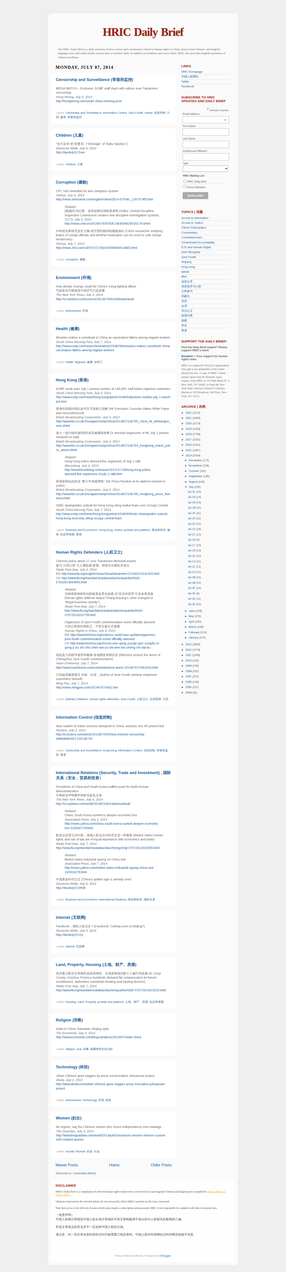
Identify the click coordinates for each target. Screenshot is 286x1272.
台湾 (184, 306)
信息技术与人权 (191, 286)
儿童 (80, 164)
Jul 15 (192, 556)
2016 (188, 444)
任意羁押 (155, 699)
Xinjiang (186, 261)
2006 (188, 681)
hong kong (106, 530)
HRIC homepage (191, 71)
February (194, 632)
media (149, 112)
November (196, 465)
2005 (188, 687)
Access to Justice (192, 222)
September (196, 476)
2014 (188, 455)
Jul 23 (192, 523)
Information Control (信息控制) (84, 717)
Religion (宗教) (69, 1020)
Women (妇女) (69, 1118)
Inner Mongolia (190, 252)
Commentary (189, 232)
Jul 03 (192, 593)
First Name (189, 126)
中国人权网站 (189, 76)
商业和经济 (159, 530)
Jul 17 (192, 545)
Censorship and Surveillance (83, 112)
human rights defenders (104, 699)
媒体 (63, 117)
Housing (71, 1001)
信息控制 (159, 112)
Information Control (115, 112)
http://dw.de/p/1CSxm (70, 152)
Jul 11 (192, 566)
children (71, 164)
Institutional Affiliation (195, 151)
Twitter (185, 81)
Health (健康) (68, 329)
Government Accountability (198, 242)
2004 (188, 692)
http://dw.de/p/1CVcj (69, 934)
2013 (188, 644)
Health (69, 362)
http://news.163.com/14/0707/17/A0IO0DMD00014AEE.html (96, 248)
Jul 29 (192, 502)
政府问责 (187, 315)
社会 (97, 1151)
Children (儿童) (69, 135)
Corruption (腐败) (72, 182)
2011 (188, 655)
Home (114, 1165)
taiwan (185, 271)
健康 (90, 362)
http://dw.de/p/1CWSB (71, 888)
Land (81, 1001)
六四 (165, 699)
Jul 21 (192, 534)
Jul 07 (192, 588)
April (192, 621)
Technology (89, 1100)
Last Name (189, 138)
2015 (188, 450)
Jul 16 (192, 550)
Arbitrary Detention (76, 699)
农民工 (98, 362)
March (193, 626)
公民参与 (187, 291)
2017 (188, 439)
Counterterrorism (191, 237)
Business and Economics (81, 530)
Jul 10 (192, 572)
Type (185, 163)
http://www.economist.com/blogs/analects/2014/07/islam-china (98, 1037)
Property (90, 1001)
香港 (79, 534)
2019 (188, 428)
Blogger (166, 1255)
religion (70, 1049)
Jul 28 (192, 507)
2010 (188, 660)
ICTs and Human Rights (196, 247)
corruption (72, 259)
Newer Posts (67, 1165)
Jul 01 (192, 604)
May (192, 616)
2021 (188, 418)
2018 (188, 434)
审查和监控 (75, 117)
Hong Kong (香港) (72, 380)
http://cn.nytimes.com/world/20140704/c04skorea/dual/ (93, 804)
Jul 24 (192, 518)
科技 (108, 1100)
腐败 (82, 259)
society (70, 1151)
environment (73, 310)
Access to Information (194, 218)
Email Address (204, 113)
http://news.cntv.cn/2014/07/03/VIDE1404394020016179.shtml (107, 223)
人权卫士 (142, 699)
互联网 (80, 946)
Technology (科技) (72, 1067)
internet (70, 946)
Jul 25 (192, 513)
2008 (188, 671)
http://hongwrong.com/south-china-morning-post (89, 101)
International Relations (113, 899)
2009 (188, 665)
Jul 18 (192, 539)
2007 (188, 676)
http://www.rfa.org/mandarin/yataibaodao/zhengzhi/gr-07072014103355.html (107, 848)
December (196, 460)
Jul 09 (192, 577)
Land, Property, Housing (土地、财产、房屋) (96, 964)
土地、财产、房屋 (136, 1001)
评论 (184, 325)
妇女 (90, 1151)
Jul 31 (192, 491)
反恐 (184, 301)
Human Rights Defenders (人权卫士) (89, 552)
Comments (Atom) (84, 1173)
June (192, 611)
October (194, 471)
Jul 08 (192, 582)
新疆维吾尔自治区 (101, 1049)
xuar (78, 1049)
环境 (85, 310)
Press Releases (196, 187)
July (191, 487)
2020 (188, 423)
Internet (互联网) (71, 917)
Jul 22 (192, 529)
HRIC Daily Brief (143, 32)
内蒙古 (185, 296)
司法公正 (187, 310)
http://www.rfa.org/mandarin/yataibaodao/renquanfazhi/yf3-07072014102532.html (111, 990)
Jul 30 (192, 497)
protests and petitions (137, 530)
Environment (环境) (74, 277)
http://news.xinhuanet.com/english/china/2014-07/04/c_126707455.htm (104, 199)
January (194, 637)
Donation (187, 356)
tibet (183, 276)
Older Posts (161, 1165)
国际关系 (149, 899)
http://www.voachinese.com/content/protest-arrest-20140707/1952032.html (107, 667)
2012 (188, 649)
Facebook (187, 86)
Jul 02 (192, 598)
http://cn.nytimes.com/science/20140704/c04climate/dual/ (95, 299)
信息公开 (187, 281)
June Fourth (135, 112)
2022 (188, 412)
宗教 (86, 1049)
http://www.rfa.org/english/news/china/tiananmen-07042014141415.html (110, 573)
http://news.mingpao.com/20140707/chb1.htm (87, 687)
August (193, 481)
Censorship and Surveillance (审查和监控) (94, 79)
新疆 (184, 320)
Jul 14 (192, 561)
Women (80, 1151)
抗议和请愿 (67, 534)
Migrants (80, 362)
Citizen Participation (193, 227)
